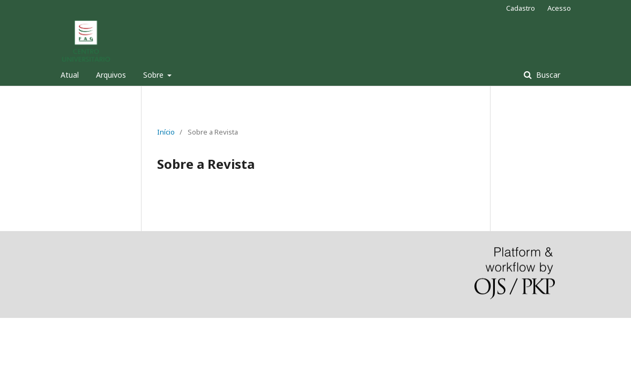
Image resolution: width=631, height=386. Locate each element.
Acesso (559, 8)
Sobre (154, 75)
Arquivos (111, 75)
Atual (70, 75)
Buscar (547, 75)
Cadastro (520, 8)
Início (166, 132)
